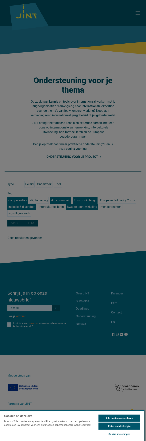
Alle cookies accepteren (119, 418)
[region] (72, 425)
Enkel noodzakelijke (119, 426)
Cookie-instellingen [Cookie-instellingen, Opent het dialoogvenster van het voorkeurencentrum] (119, 434)
